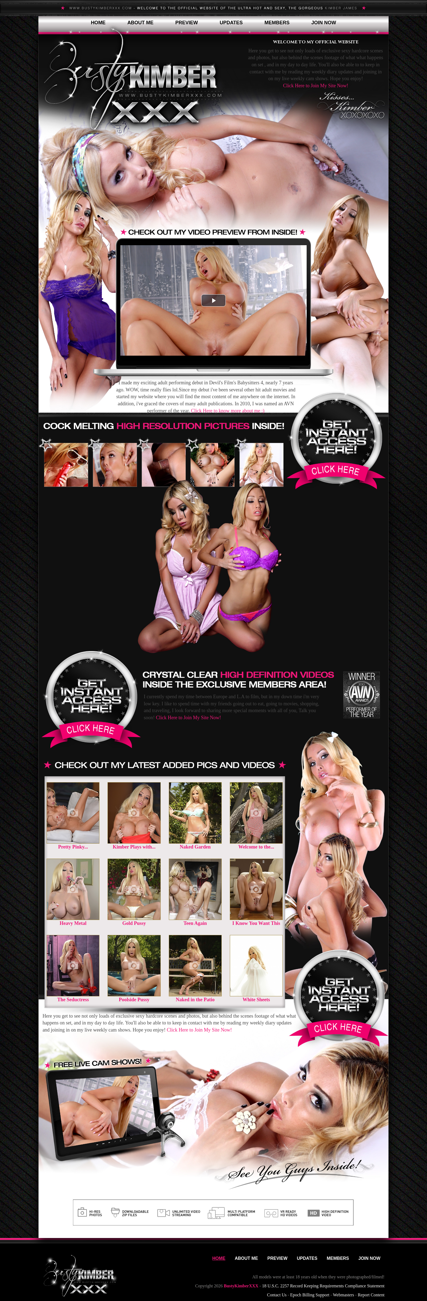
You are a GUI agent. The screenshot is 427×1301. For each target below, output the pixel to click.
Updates (231, 22)
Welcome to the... (256, 847)
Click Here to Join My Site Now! (315, 85)
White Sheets (256, 999)
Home (98, 22)
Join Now (323, 22)
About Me (140, 22)
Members (276, 22)
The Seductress (73, 999)
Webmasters (343, 1295)
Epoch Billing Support (309, 1295)
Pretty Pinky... (73, 847)
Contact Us (277, 1295)
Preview (186, 22)
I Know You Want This (256, 923)
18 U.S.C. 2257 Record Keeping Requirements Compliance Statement (323, 1286)
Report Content (371, 1295)
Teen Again (195, 923)
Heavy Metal (73, 923)
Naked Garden (195, 847)
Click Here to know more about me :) (227, 410)
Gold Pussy (134, 923)
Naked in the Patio (195, 999)
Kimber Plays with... (134, 847)
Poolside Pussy (134, 999)
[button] (213, 300)
